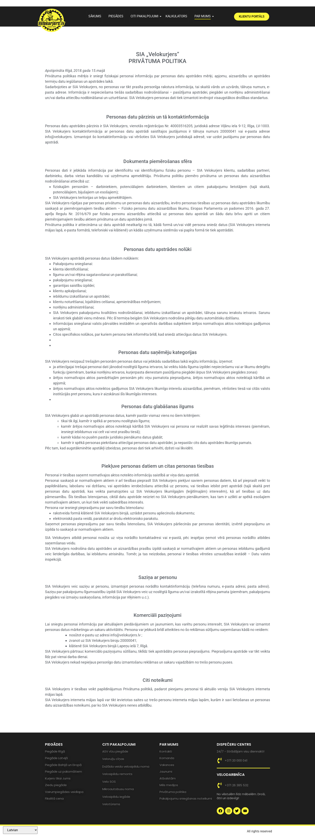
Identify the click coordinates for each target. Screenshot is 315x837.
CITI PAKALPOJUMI (145, 16)
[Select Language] (20, 830)
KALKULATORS (176, 16)
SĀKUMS (94, 16)
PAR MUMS (203, 16)
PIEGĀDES (115, 16)
